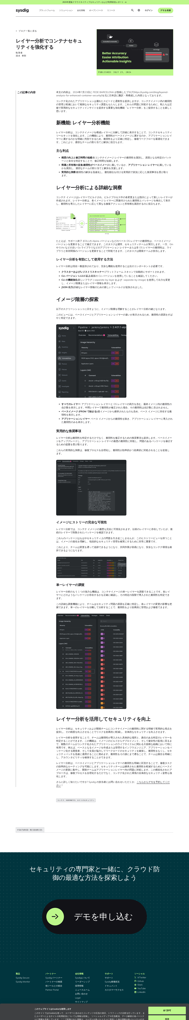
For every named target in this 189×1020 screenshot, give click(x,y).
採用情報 (79, 985)
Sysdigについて (82, 977)
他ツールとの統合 (53, 985)
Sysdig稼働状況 (112, 981)
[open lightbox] (91, 222)
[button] (47, 10)
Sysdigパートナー (53, 977)
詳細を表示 (39, 1015)
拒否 (167, 1004)
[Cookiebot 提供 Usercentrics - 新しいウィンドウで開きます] (17, 1015)
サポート (109, 977)
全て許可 (167, 995)
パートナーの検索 (53, 981)
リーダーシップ (82, 981)
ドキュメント (111, 985)
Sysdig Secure (22, 977)
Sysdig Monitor (23, 981)
